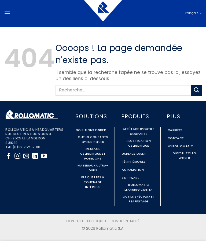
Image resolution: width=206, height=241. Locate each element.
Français (193, 13)
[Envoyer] (196, 90)
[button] (7, 13)
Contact (74, 221)
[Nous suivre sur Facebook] (9, 156)
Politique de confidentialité (113, 221)
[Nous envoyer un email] (26, 156)
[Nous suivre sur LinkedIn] (35, 156)
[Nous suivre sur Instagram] (17, 156)
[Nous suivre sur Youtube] (44, 156)
